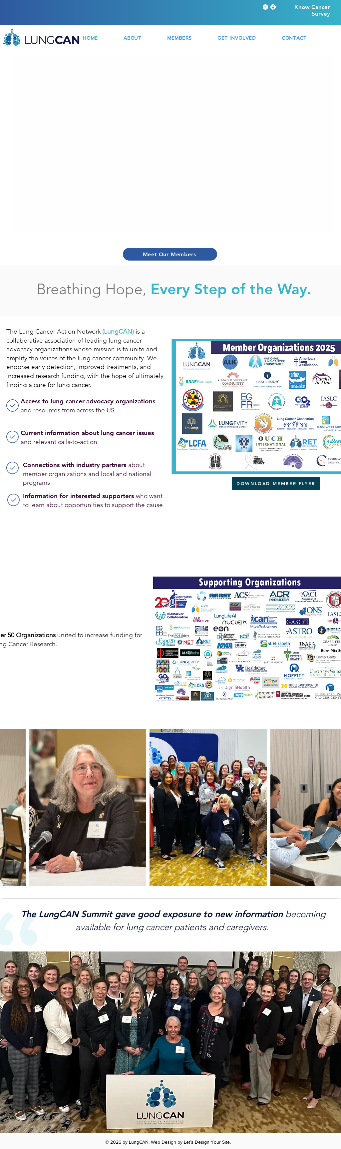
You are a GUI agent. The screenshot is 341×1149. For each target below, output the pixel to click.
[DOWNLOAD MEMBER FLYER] (276, 483)
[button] (132, 38)
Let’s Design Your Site (207, 1142)
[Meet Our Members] (170, 254)
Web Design (163, 1142)
